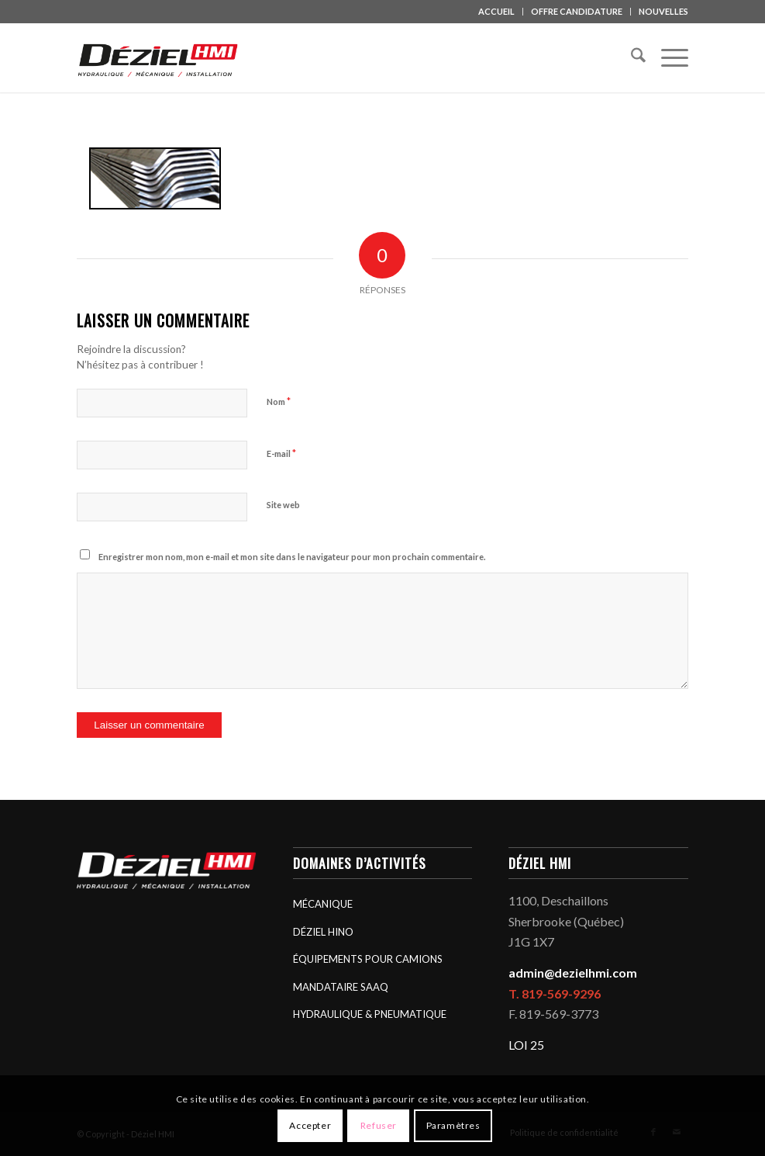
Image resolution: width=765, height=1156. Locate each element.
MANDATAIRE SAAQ (340, 987)
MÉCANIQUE (323, 904)
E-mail (281, 453)
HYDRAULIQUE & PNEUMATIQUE (369, 1014)
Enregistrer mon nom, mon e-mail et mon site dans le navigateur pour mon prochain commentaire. (291, 557)
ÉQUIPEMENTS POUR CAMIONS (368, 959)
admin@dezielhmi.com (572, 972)
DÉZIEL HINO (323, 932)
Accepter (310, 1125)
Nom (279, 401)
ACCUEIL (496, 11)
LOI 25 (526, 1044)
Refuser (378, 1125)
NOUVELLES (663, 11)
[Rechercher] (630, 57)
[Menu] (667, 57)
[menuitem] (496, 12)
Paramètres (453, 1125)
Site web (283, 505)
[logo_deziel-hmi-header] (160, 57)
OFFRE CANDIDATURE (576, 11)
